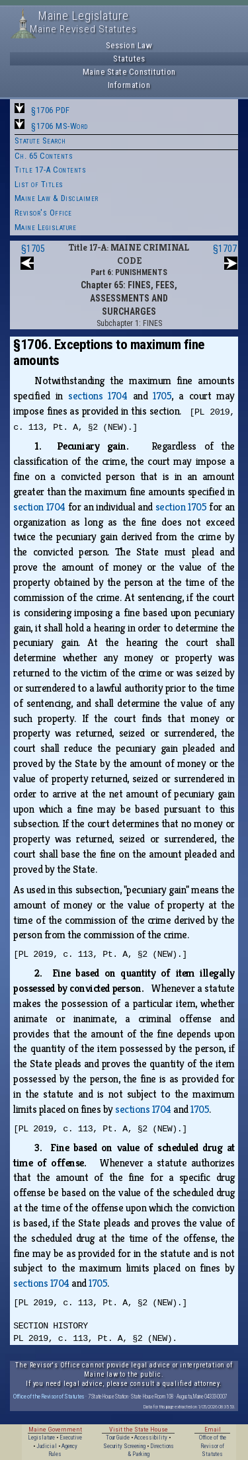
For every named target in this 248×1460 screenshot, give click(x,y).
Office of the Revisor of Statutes (49, 1396)
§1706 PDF (50, 110)
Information (129, 85)
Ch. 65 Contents (44, 156)
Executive (71, 1437)
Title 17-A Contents (51, 170)
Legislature (41, 1437)
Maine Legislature (46, 227)
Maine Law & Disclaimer (57, 198)
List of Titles (39, 184)
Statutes (129, 58)
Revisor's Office (43, 213)
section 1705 (180, 507)
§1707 (225, 248)
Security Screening (124, 1446)
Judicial (46, 1446)
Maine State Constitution (129, 72)
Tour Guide (118, 1437)
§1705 (33, 248)
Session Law (129, 45)
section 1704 (39, 507)
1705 (162, 396)
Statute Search (40, 140)
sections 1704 (97, 396)
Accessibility (150, 1437)
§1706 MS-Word (59, 126)
